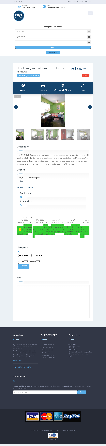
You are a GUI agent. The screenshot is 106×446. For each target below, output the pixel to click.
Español (88, 2)
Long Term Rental (47, 347)
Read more (17, 360)
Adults (21, 262)
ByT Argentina (41, 430)
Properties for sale (47, 350)
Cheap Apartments (48, 355)
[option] (53, 110)
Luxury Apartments (48, 358)
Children (32, 262)
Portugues (72, 2)
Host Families (46, 352)
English (80, 2)
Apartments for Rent (48, 345)
